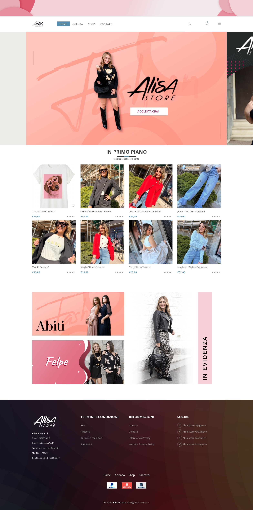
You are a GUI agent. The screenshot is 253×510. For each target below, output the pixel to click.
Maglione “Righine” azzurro (192, 267)
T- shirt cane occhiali (43, 211)
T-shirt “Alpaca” (40, 267)
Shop (132, 475)
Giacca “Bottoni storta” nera (96, 211)
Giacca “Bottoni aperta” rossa (145, 211)
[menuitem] (63, 23)
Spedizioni (86, 444)
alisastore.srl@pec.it (47, 448)
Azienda (133, 425)
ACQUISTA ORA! (148, 111)
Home (107, 475)
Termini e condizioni (91, 437)
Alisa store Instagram (192, 444)
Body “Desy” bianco (140, 267)
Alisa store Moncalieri (191, 437)
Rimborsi (85, 431)
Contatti (133, 431)
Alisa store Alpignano (191, 425)
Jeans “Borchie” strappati (191, 211)
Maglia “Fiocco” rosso (92, 267)
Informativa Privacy (139, 437)
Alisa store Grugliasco (192, 431)
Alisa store (119, 502)
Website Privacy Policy (141, 444)
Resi (83, 425)
